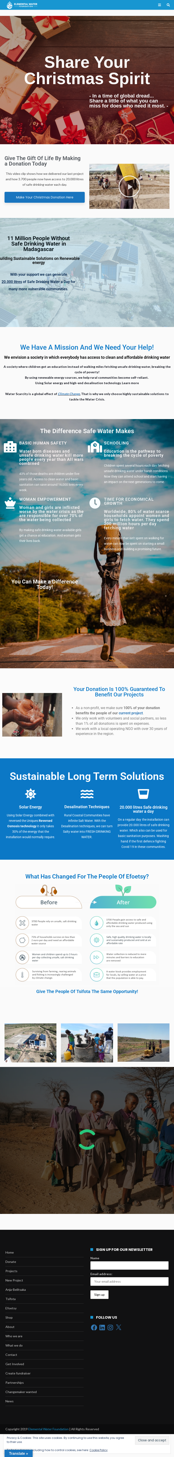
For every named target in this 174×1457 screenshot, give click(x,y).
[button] (129, 186)
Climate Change (69, 394)
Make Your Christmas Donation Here (44, 197)
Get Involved (14, 1364)
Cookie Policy (98, 1450)
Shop (9, 1317)
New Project (14, 1280)
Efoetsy (11, 1308)
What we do (14, 1345)
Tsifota (10, 1299)
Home (9, 1252)
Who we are (13, 1336)
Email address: (101, 1274)
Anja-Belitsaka (15, 1289)
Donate (10, 1262)
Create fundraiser (18, 1373)
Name (94, 1258)
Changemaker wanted (21, 1392)
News (9, 1401)
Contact (11, 1355)
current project (131, 713)
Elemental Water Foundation (48, 1429)
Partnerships (14, 1382)
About (9, 1327)
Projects (11, 1271)
